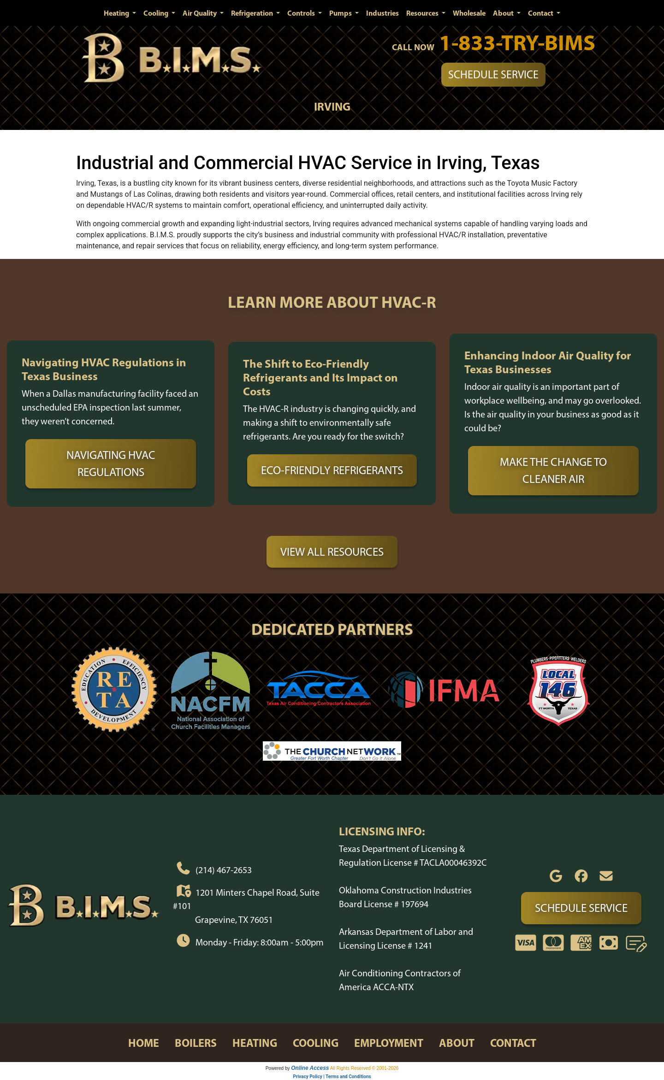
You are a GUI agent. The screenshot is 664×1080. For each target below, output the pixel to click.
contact (513, 1043)
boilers (196, 1043)
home (143, 1043)
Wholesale (469, 13)
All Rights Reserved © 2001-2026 (364, 1068)
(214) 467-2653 (224, 869)
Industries (382, 13)
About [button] (504, 13)
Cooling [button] (156, 13)
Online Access (310, 1068)
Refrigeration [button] (252, 13)
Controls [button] (301, 13)
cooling (315, 1043)
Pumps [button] (341, 13)
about (456, 1043)
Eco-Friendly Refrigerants (332, 470)
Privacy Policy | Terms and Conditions (332, 1076)
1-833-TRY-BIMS (517, 42)
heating (254, 1043)
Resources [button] (423, 13)
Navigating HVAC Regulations (110, 463)
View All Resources (332, 551)
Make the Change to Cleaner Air (553, 470)
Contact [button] (541, 13)
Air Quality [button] (200, 13)
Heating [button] (117, 13)
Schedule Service (493, 74)
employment (388, 1043)
